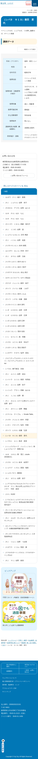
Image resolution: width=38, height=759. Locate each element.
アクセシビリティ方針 (9, 688)
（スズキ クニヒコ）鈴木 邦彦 (16, 419)
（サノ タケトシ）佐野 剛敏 (15, 409)
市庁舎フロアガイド (30, 665)
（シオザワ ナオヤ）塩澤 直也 (16, 353)
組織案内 (9, 671)
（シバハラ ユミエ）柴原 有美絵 (17, 379)
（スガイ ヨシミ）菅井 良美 (14, 331)
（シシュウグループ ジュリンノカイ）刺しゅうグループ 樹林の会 (19, 448)
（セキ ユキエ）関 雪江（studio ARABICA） (17, 456)
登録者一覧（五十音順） (29, 643)
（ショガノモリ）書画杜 (13, 473)
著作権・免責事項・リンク (10, 685)
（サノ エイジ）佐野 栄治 (14, 374)
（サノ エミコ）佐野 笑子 (14, 385)
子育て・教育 (22, 640)
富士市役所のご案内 (11, 665)
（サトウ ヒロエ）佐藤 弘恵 (15, 430)
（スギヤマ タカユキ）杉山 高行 (16, 272)
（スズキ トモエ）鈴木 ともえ (15, 294)
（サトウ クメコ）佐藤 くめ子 (16, 288)
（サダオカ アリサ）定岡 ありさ (17, 208)
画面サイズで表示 (29, 49)
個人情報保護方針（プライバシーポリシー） (16, 681)
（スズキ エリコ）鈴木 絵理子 (16, 462)
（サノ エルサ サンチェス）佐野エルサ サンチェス (20, 519)
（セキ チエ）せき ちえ (14, 213)
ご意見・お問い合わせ (30, 671)
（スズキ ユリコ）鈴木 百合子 (16, 342)
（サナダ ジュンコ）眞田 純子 (16, 283)
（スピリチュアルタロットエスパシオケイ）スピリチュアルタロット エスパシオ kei (19, 360)
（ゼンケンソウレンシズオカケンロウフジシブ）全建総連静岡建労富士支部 (19, 527)
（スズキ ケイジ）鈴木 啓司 (14, 304)
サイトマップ (6, 691)
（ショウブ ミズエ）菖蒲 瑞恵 (16, 468)
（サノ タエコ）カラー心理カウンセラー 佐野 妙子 (20, 402)
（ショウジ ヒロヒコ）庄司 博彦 (16, 235)
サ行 (5, 191)
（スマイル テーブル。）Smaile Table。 (19, 414)
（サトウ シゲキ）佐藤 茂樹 (15, 299)
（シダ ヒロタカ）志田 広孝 (15, 310)
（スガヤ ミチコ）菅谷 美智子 (15, 347)
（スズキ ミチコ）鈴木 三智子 (15, 267)
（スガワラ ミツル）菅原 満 (15, 547)
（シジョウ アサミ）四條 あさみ (17, 390)
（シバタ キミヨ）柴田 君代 (15, 436)
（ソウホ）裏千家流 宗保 (14, 369)
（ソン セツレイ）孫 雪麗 (14, 337)
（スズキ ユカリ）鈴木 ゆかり (15, 262)
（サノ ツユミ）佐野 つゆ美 (15, 542)
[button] (28, 3)
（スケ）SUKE (9, 494)
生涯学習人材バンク (13, 643)
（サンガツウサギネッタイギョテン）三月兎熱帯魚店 (19, 535)
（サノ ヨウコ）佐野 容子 (14, 478)
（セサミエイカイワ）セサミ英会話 (17, 278)
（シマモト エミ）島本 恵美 (15, 441)
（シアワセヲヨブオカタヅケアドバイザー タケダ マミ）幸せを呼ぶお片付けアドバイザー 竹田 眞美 (20, 486)
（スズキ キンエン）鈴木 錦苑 (15, 245)
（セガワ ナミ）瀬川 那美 (14, 197)
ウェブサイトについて (9, 678)
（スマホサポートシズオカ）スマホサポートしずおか (19, 554)
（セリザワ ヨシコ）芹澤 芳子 (16, 251)
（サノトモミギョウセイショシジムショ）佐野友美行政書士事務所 (19, 511)
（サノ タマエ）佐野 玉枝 (14, 256)
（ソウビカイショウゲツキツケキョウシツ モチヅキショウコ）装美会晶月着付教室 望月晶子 (20, 502)
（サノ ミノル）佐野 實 (14, 395)
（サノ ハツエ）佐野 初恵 (14, 240)
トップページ (12, 640)
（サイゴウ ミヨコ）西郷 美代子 (17, 224)
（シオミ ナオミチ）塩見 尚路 (16, 425)
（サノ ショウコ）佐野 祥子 (15, 203)
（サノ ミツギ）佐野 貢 (14, 229)
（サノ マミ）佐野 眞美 (14, 560)
